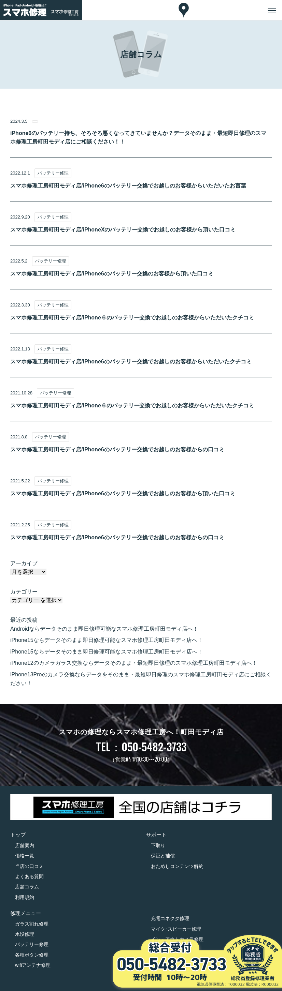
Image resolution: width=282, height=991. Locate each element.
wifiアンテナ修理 (33, 965)
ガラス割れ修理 (31, 924)
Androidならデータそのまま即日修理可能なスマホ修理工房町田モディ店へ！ (104, 629)
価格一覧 (24, 855)
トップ (18, 835)
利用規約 (24, 897)
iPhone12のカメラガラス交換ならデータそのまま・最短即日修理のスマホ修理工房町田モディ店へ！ (133, 663)
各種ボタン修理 (31, 955)
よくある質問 (29, 876)
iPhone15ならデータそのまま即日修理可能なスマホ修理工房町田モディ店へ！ (106, 640)
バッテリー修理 (31, 944)
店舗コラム (27, 886)
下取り (158, 845)
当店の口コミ (29, 866)
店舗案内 (24, 845)
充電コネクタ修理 (170, 918)
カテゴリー (24, 592)
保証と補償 (163, 855)
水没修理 (24, 934)
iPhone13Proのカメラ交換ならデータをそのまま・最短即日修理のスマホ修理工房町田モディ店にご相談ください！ (140, 679)
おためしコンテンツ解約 (177, 866)
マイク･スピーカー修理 (176, 929)
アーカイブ (24, 563)
